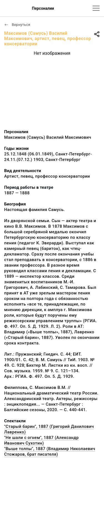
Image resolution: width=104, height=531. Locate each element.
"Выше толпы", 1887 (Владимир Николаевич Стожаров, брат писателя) (49, 451)
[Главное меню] (96, 8)
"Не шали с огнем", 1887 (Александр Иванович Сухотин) (41, 440)
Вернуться (17, 25)
